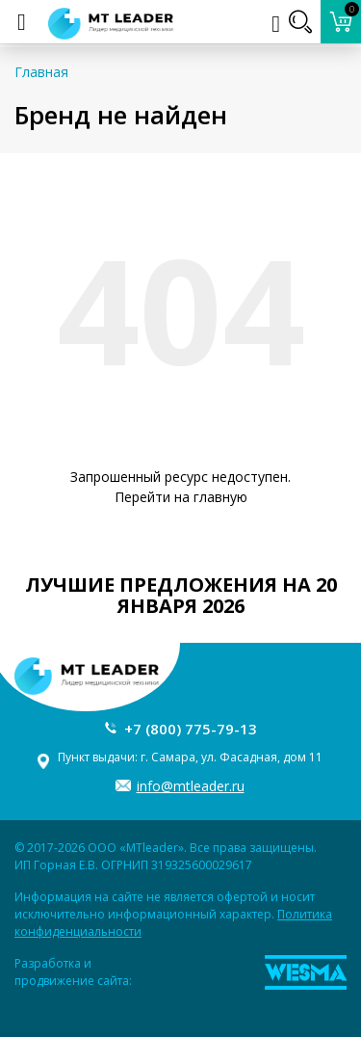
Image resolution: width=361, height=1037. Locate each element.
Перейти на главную (181, 497)
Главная (41, 72)
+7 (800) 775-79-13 (190, 728)
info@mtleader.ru (191, 786)
